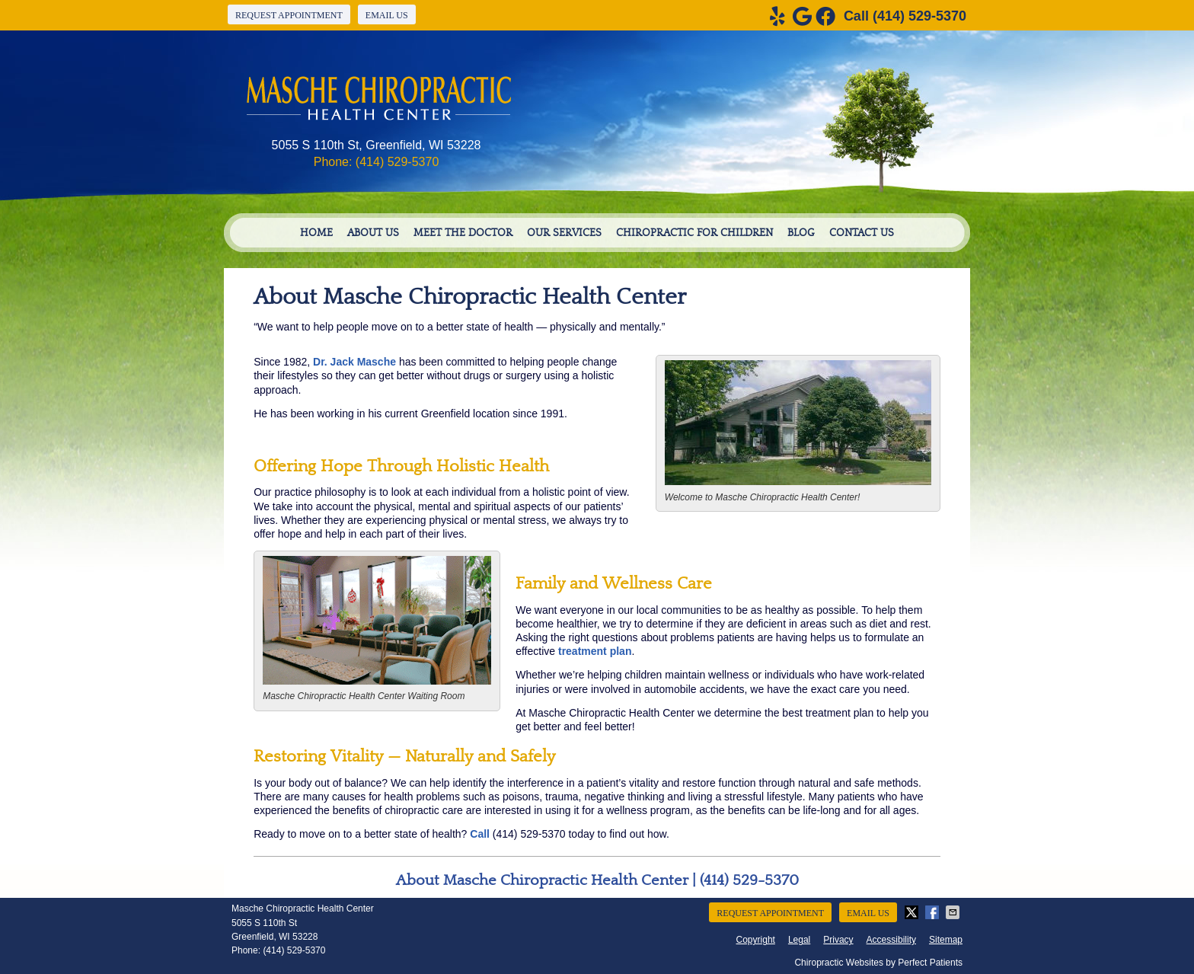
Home (316, 233)
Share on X (913, 912)
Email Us (387, 15)
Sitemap (946, 939)
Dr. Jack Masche (354, 362)
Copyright (755, 939)
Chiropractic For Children (694, 233)
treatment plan (594, 651)
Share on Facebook (933, 912)
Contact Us (861, 233)
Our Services (564, 233)
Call (480, 834)
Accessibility (891, 939)
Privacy (838, 939)
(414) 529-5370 (919, 16)
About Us (373, 233)
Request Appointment (289, 15)
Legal (799, 939)
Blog (801, 233)
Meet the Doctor (462, 233)
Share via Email (954, 912)
